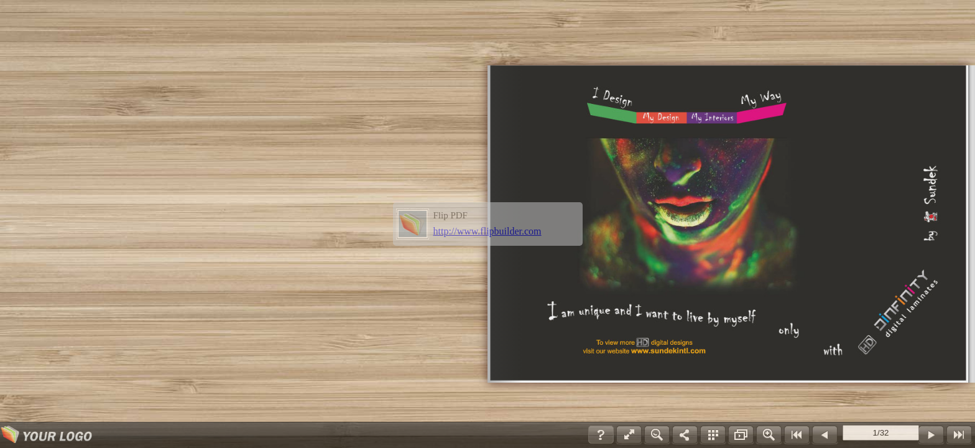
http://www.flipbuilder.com (487, 231)
